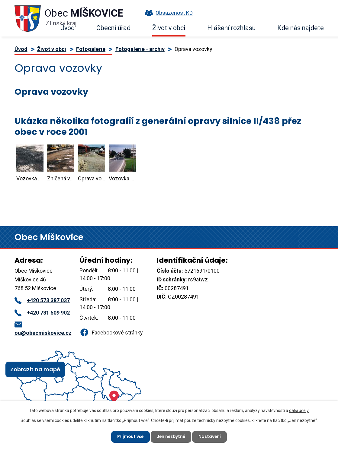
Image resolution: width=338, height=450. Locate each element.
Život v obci (168, 28)
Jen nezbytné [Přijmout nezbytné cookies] (171, 436)
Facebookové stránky (111, 332)
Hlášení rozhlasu (231, 28)
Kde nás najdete (300, 28)
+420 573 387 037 (42, 300)
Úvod (67, 28)
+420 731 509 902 (42, 312)
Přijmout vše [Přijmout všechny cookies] (129, 436)
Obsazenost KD (167, 13)
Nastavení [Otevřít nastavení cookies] (211, 436)
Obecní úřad (113, 28)
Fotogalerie (90, 49)
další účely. (299, 410)
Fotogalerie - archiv (140, 49)
